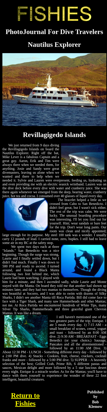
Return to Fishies (25, 399)
